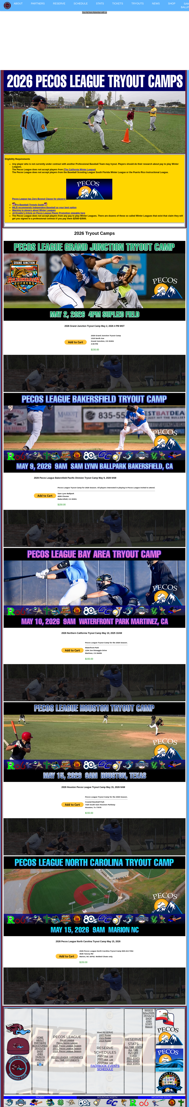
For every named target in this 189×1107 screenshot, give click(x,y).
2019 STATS (133, 1064)
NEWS (156, 3)
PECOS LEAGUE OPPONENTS (67, 1057)
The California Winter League (79, 169)
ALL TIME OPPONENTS (67, 1060)
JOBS (40, 1054)
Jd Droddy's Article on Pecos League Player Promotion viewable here (48, 213)
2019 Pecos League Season (67, 1051)
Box (106, 1056)
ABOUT (18, 3)
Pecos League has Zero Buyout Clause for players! (62, 199)
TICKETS (117, 3)
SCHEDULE (81, 3)
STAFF (148, 1024)
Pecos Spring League (67, 1043)
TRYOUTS (137, 3)
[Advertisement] (94, 39)
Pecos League (67, 1040)
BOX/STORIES (40, 1046)
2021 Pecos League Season (67, 1048)
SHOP (171, 3)
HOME (40, 1037)
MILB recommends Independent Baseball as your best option (44, 207)
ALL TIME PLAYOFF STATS (133, 1053)
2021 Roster (105, 1038)
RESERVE (59, 3)
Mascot (148, 1027)
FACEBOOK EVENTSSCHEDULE (105, 1067)
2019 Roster (105, 1041)
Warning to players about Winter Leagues (34, 210)
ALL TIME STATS (133, 1047)
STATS (100, 3)
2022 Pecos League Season (67, 1046)
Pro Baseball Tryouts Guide (29, 204)
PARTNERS (38, 3)
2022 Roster (105, 1035)
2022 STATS (133, 1058)
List (111, 1056)
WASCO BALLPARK (148, 1011)
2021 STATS (133, 1061)
